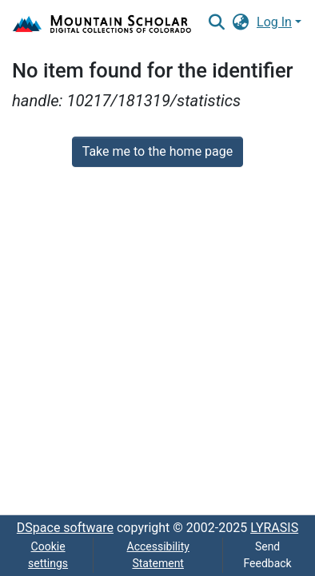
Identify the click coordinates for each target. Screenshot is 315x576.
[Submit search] (216, 22)
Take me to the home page (157, 151)
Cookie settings (48, 555)
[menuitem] (241, 22)
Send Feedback (267, 555)
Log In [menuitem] (274, 22)
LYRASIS (274, 527)
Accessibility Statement (158, 555)
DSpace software (65, 527)
